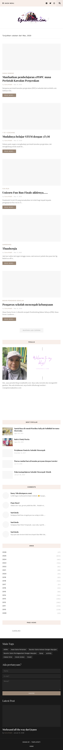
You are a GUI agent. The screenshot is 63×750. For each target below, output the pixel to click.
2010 (31, 609)
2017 (31, 584)
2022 (31, 566)
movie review (19, 657)
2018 (31, 581)
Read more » (9, 95)
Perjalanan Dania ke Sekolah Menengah (29, 450)
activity (48, 653)
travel (29, 657)
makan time (8, 657)
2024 (31, 559)
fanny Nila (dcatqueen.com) (21, 493)
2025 (31, 556)
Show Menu (9, 3)
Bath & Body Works (21, 439)
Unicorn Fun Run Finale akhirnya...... (25, 192)
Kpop (41, 653)
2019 (31, 577)
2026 (31, 552)
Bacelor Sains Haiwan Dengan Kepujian (43, 649)
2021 (31, 570)
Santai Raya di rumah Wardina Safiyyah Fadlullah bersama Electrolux (36, 429)
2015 (31, 592)
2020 (31, 574)
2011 (31, 606)
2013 (31, 599)
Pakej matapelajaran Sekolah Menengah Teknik (32, 472)
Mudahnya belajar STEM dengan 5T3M (26, 136)
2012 (31, 602)
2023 (31, 563)
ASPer (6, 649)
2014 (31, 595)
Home (32, 746)
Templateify (35, 742)
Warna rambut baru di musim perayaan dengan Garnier (36, 461)
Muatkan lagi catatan (31, 330)
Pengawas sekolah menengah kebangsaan (27, 304)
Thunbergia (9, 248)
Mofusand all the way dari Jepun (19, 729)
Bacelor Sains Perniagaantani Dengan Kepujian (20, 653)
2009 (31, 613)
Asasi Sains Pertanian (18, 649)
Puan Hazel (15, 503)
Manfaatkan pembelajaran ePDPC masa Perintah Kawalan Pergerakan (26, 78)
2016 (31, 588)
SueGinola (14, 512)
